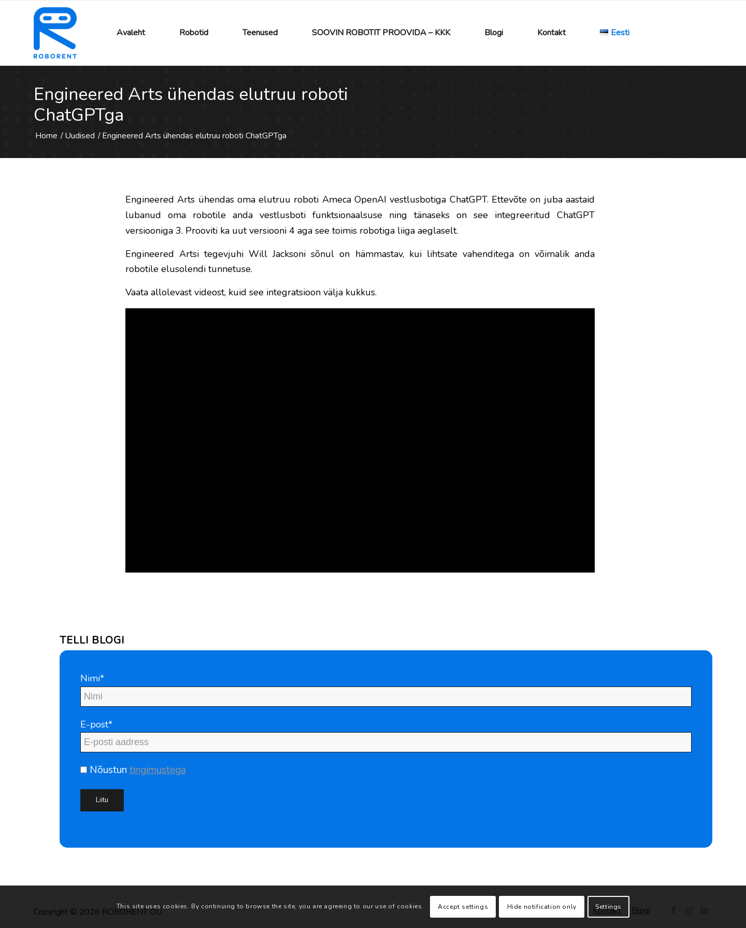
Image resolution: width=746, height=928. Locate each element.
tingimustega (158, 770)
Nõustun (133, 770)
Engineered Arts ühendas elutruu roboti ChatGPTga (191, 104)
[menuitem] (130, 33)
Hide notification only (542, 907)
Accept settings (463, 907)
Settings (608, 907)
